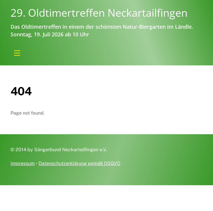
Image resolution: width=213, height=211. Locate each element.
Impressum (23, 163)
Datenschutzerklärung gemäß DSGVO (79, 163)
